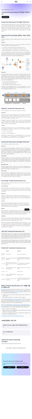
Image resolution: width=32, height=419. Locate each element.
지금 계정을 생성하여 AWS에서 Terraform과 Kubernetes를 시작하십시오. (12, 315)
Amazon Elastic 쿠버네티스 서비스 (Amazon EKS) (13, 299)
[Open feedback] (31, 209)
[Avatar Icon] (30, 2)
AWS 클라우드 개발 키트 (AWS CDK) (18, 291)
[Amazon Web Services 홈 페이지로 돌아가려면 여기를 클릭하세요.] (16, 2)
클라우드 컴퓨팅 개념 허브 (5, 9)
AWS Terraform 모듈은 (4, 289)
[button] (5, 17)
